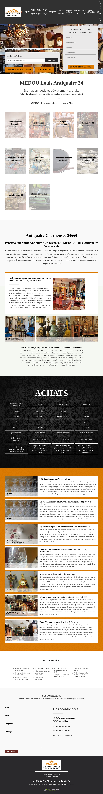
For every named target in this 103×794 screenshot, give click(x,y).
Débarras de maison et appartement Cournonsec (42, 673)
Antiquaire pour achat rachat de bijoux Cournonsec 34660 (81, 675)
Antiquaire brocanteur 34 (77, 12)
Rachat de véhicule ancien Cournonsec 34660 (60, 670)
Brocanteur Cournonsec (42, 668)
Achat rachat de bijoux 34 (33, 12)
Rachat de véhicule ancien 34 (45, 12)
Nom (7, 707)
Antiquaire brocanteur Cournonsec (22, 669)
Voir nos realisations (19, 69)
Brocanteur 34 (52, 12)
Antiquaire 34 (26, 12)
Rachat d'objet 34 (84, 12)
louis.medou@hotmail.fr (63, 735)
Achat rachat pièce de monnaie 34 (39, 12)
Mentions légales (66, 784)
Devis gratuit (44, 69)
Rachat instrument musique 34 (61, 12)
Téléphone (9, 723)
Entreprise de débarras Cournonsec (22, 674)
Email (7, 715)
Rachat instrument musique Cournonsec (22, 678)
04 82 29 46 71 (100, 18)
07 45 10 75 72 (100, 6)
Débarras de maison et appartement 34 (91, 12)
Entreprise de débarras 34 (69, 12)
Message (8, 731)
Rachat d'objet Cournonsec (39, 678)
